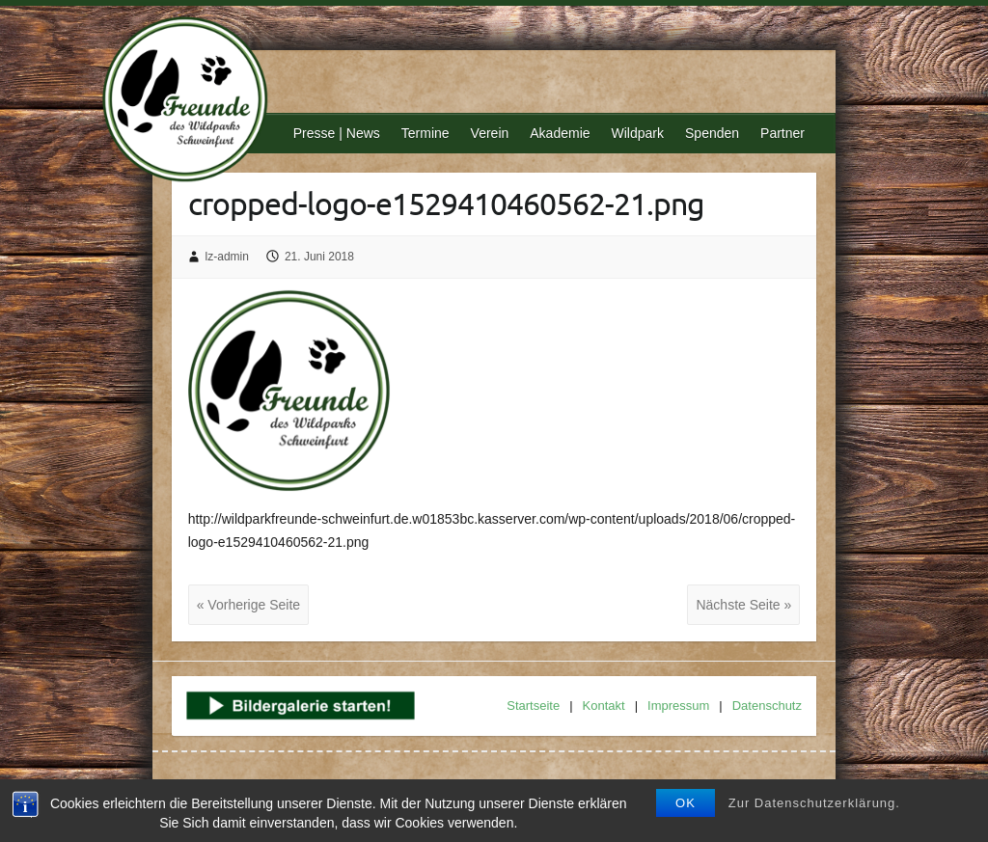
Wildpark (638, 133)
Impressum (678, 705)
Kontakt (604, 705)
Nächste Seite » (743, 604)
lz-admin (227, 256)
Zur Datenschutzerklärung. (814, 803)
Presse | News (336, 133)
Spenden (712, 133)
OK (685, 803)
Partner (782, 133)
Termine (425, 133)
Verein (490, 133)
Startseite (533, 705)
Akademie (560, 133)
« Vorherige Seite (248, 604)
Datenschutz (767, 705)
